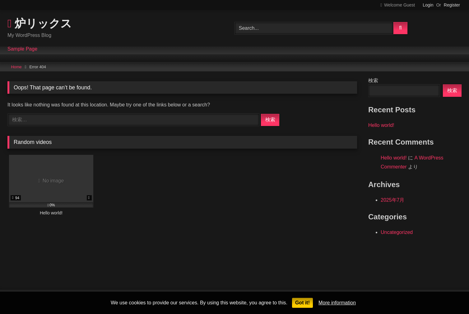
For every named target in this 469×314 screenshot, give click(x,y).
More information (337, 302)
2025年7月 (393, 200)
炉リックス (39, 23)
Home (16, 67)
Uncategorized (397, 232)
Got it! (302, 302)
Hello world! (381, 125)
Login (428, 4)
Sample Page (22, 49)
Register (452, 4)
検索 (373, 80)
